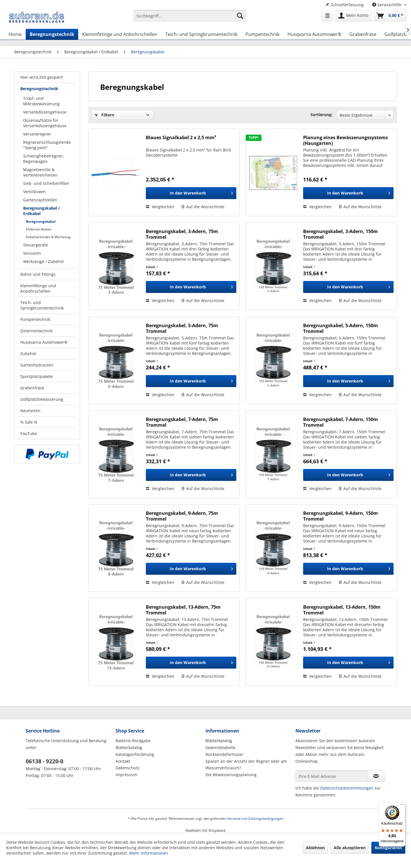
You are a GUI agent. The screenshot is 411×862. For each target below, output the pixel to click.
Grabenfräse (32, 387)
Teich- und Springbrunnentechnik (42, 305)
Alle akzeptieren (350, 847)
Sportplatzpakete (36, 376)
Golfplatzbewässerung (41, 399)
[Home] (15, 34)
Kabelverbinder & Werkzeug (48, 236)
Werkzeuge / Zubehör (43, 261)
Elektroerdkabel (38, 229)
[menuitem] (190, 18)
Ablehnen (315, 847)
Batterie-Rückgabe (133, 740)
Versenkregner (37, 134)
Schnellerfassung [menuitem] (344, 4)
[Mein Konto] (353, 15)
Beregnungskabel (41, 221)
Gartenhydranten (36, 365)
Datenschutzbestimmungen (346, 788)
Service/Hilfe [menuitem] (387, 4)
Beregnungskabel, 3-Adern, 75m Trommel (182, 234)
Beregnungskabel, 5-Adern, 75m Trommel (182, 328)
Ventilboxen (34, 191)
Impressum (126, 774)
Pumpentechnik (35, 319)
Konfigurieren (388, 847)
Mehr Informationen (148, 853)
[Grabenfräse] (362, 34)
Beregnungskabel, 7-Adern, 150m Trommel (340, 422)
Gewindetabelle (220, 747)
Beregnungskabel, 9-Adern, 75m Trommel (182, 516)
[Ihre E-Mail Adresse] (331, 776)
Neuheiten (30, 410)
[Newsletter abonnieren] (376, 776)
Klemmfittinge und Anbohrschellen (38, 288)
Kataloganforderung (135, 754)
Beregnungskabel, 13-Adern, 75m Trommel (183, 610)
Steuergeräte (35, 245)
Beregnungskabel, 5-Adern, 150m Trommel (340, 328)
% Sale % (28, 422)
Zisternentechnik (36, 330)
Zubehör (28, 353)
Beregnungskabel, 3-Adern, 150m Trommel (340, 234)
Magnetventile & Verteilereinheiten (40, 172)
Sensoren (32, 253)
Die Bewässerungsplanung (231, 774)
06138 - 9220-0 (44, 761)
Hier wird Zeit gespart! (41, 77)
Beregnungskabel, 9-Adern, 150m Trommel (340, 516)
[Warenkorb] (390, 15)
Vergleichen (160, 206)
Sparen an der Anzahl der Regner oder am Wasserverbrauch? (246, 764)
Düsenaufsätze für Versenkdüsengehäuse (45, 123)
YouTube (28, 433)
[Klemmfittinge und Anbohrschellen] (119, 34)
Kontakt (123, 761)
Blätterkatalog (129, 747)
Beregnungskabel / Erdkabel (41, 210)
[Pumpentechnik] (262, 34)
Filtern (104, 115)
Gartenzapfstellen (40, 200)
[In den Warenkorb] (191, 193)
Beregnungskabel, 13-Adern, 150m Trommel (341, 610)
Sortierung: (322, 114)
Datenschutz (128, 767)
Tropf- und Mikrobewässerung (41, 101)
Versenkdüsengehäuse (45, 112)
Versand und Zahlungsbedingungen (255, 818)
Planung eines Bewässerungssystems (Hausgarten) (345, 140)
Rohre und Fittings (38, 274)
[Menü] (401, 805)
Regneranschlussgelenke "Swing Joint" (47, 144)
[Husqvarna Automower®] (314, 34)
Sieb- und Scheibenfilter (46, 183)
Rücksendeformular (224, 754)
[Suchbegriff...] (190, 15)
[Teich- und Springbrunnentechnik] (201, 34)
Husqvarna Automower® (44, 342)
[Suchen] (240, 15)
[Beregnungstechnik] (52, 34)
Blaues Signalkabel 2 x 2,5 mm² (181, 138)
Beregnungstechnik (39, 88)
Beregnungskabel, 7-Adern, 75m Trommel (182, 422)
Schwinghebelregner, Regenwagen (43, 158)
